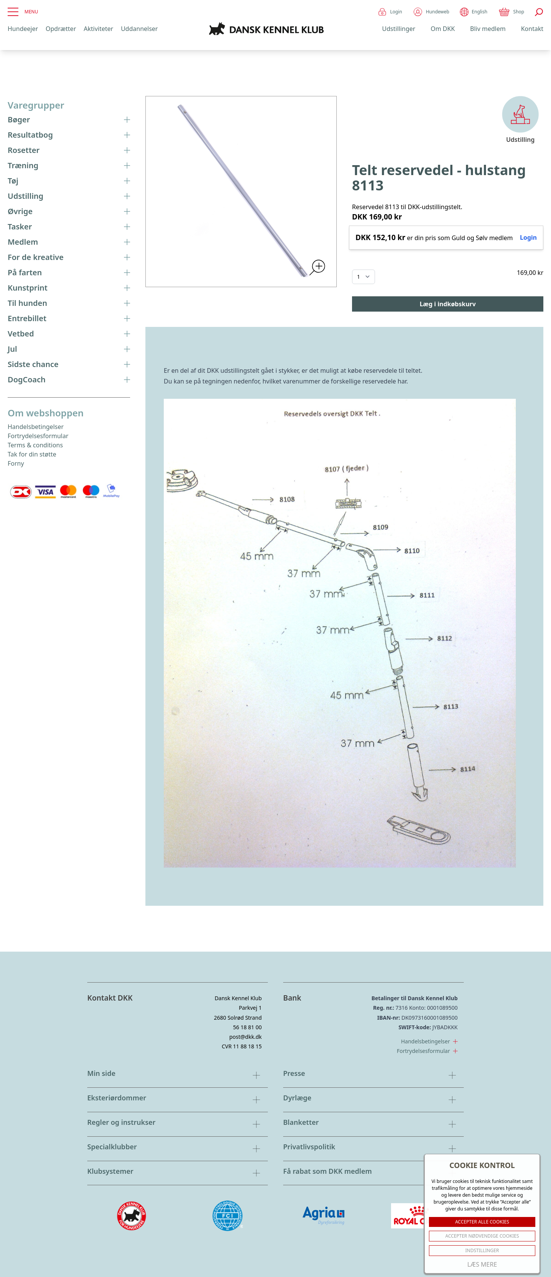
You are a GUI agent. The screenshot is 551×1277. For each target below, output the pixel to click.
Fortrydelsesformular (38, 436)
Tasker (69, 226)
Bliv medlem (488, 28)
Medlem (69, 242)
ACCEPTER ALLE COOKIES (482, 1222)
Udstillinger (399, 28)
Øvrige (69, 211)
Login (390, 12)
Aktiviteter (98, 28)
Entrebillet (69, 318)
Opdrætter (61, 28)
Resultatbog (69, 135)
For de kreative (69, 257)
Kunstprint (69, 288)
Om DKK (442, 28)
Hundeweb (431, 12)
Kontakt (532, 28)
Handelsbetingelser (36, 426)
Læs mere (482, 1264)
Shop (511, 12)
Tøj (69, 180)
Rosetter (69, 150)
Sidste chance (69, 364)
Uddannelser (139, 28)
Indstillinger (482, 1250)
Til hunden (69, 303)
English (473, 12)
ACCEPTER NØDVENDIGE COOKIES (482, 1236)
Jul (69, 349)
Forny (16, 463)
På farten (69, 272)
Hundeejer (23, 28)
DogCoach (69, 379)
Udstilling (69, 196)
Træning (69, 165)
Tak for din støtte (32, 454)
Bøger (69, 119)
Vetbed (69, 333)
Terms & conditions (35, 445)
